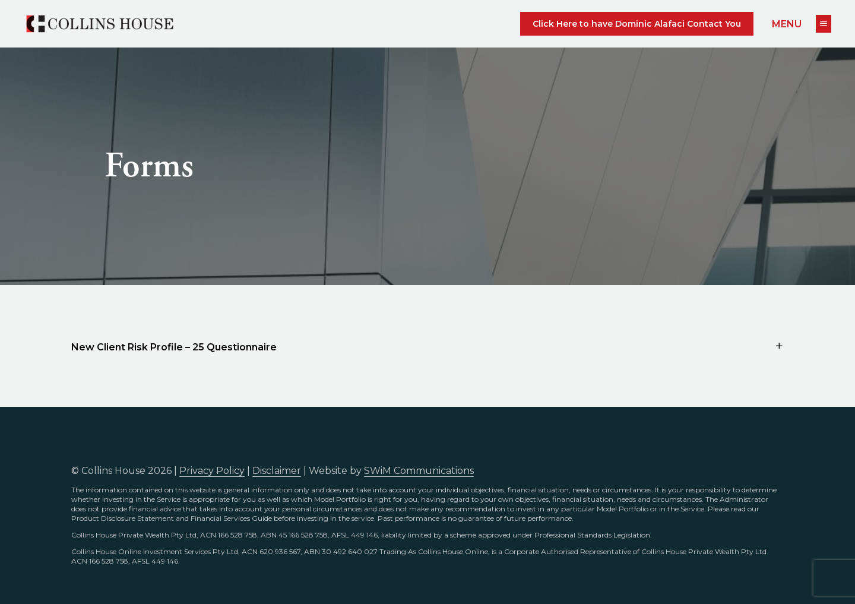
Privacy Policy (212, 470)
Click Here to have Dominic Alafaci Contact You (637, 23)
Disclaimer (276, 470)
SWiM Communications (419, 470)
